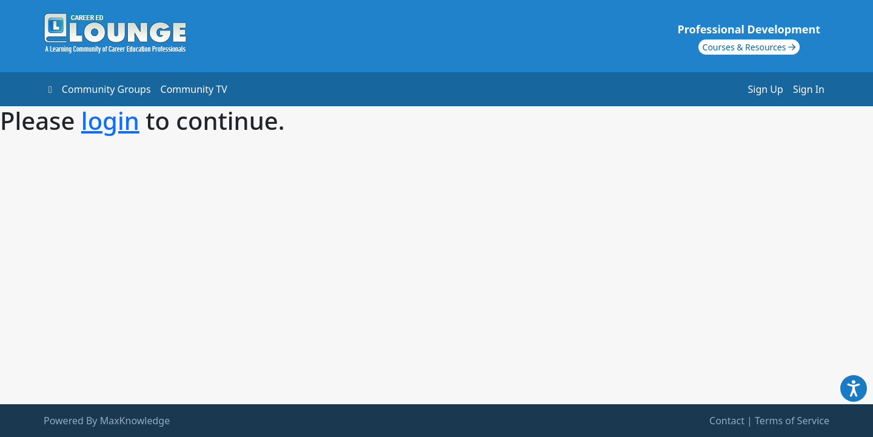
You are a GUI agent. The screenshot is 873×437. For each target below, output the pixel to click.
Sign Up (765, 89)
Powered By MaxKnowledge (107, 420)
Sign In (808, 89)
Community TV (194, 89)
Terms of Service (792, 420)
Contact (726, 420)
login (110, 120)
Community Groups (106, 89)
